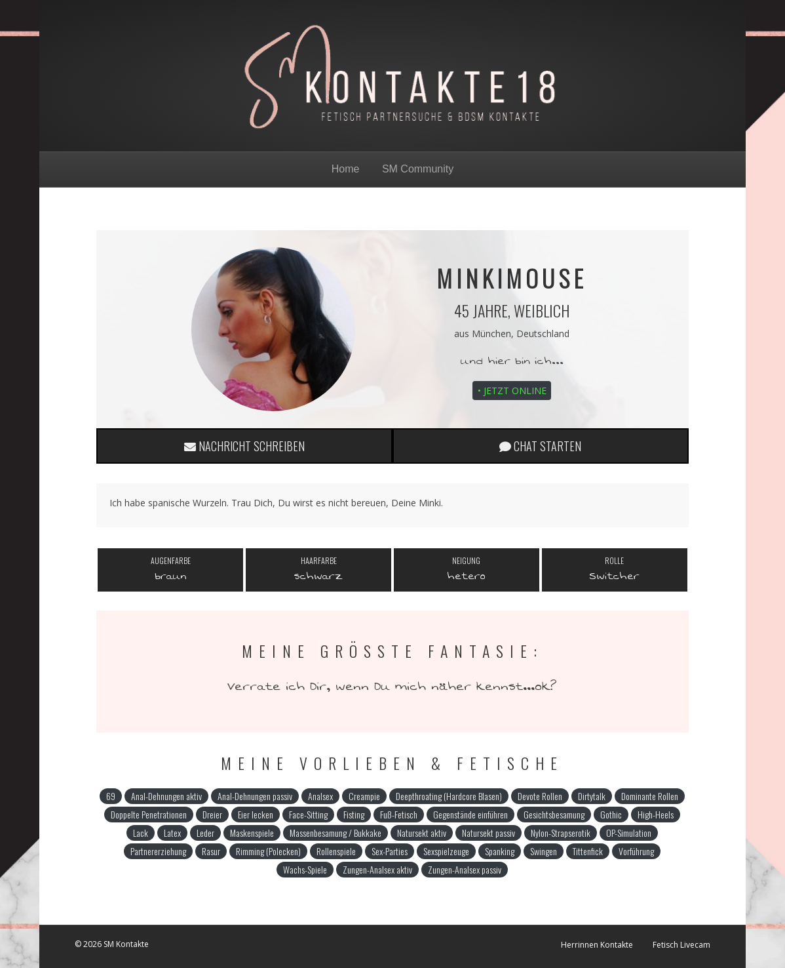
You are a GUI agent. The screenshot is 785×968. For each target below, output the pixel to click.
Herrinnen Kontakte (597, 944)
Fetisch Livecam (681, 944)
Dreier (212, 814)
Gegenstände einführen (470, 814)
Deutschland (542, 333)
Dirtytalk (591, 796)
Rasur (211, 851)
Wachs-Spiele (305, 869)
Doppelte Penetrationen (149, 814)
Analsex (320, 796)
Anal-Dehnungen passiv (255, 796)
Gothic (611, 814)
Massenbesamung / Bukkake (335, 832)
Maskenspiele (252, 832)
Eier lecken (255, 814)
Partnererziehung (158, 851)
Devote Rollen (540, 796)
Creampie (364, 796)
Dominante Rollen (649, 796)
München (491, 333)
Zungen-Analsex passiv (464, 869)
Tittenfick (588, 851)
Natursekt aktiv (421, 832)
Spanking (499, 851)
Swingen (543, 851)
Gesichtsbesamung (554, 814)
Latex (172, 832)
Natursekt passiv (488, 832)
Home (346, 168)
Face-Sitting (308, 814)
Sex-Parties (390, 851)
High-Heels (656, 814)
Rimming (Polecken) (268, 851)
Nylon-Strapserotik (560, 832)
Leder (205, 832)
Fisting (353, 814)
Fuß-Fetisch (398, 814)
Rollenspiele (336, 851)
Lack (140, 832)
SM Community (417, 168)
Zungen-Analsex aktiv (377, 869)
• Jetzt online (512, 390)
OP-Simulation (628, 832)
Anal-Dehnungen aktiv (166, 796)
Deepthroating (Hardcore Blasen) (449, 796)
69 (110, 796)
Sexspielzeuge (446, 851)
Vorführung (636, 851)
